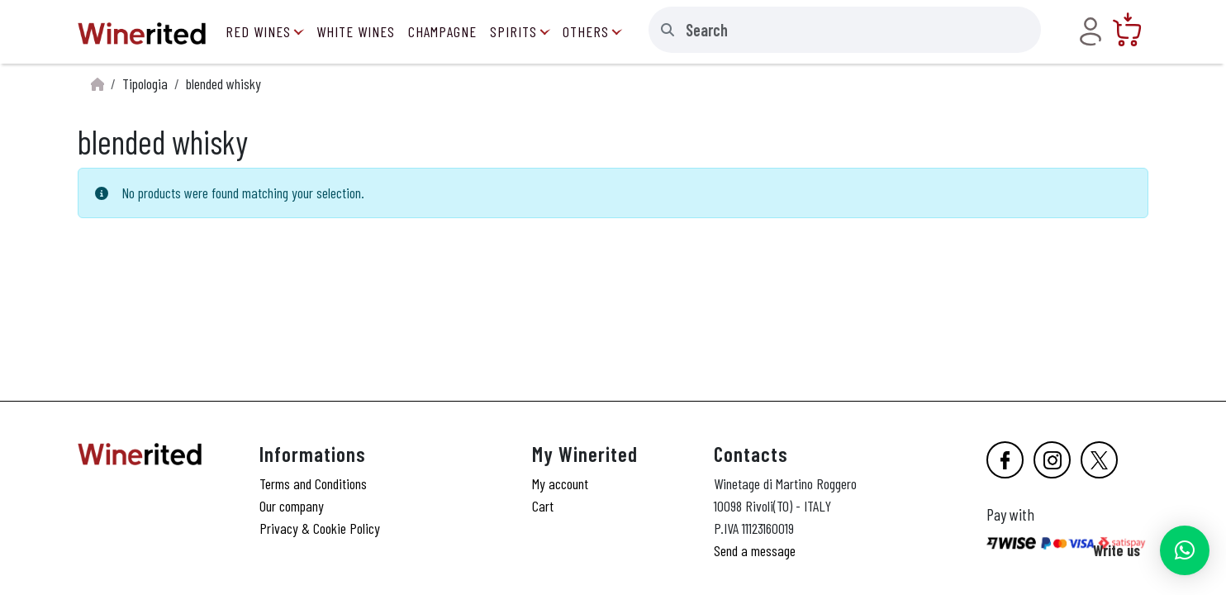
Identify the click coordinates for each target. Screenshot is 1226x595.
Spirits (513, 31)
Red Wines (258, 31)
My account (560, 483)
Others (586, 31)
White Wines (355, 31)
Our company (291, 506)
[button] (1184, 550)
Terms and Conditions (313, 483)
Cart (543, 506)
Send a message (755, 550)
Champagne (442, 31)
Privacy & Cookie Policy (319, 528)
